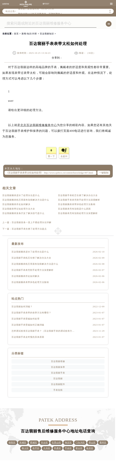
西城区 (33, 442)
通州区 (102, 442)
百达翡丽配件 (58, 384)
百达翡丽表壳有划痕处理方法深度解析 (78, 213)
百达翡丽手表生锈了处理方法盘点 (29, 229)
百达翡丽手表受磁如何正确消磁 (27, 325)
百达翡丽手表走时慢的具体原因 (27, 337)
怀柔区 (57, 448)
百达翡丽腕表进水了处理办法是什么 (21, 195)
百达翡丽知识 (47, 33)
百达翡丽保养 (58, 367)
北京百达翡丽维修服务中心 (38, 125)
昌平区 (36, 448)
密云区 (79, 448)
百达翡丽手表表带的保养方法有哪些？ (31, 312)
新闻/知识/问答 (29, 33)
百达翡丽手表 (58, 373)
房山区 (92, 442)
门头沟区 (80, 442)
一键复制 (103, 172)
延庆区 (89, 448)
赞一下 (51, 156)
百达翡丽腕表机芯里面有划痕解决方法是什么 (25, 200)
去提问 (64, 156)
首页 (16, 33)
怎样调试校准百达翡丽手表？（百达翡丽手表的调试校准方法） (43, 331)
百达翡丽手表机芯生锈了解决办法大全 (78, 195)
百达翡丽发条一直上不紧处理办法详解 (31, 222)
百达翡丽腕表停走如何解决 (16, 204)
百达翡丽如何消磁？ (22, 306)
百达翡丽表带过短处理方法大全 (18, 209)
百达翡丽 (58, 378)
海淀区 (68, 442)
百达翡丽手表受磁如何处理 (25, 318)
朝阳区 (12, 442)
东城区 (22, 442)
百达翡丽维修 (58, 361)
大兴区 (46, 448)
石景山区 (56, 442)
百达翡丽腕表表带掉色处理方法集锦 (76, 204)
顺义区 (25, 448)
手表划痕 (58, 390)
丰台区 (44, 442)
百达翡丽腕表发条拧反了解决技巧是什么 (23, 213)
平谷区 (68, 448)
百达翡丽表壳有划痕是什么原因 (74, 209)
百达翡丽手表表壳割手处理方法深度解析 (79, 200)
